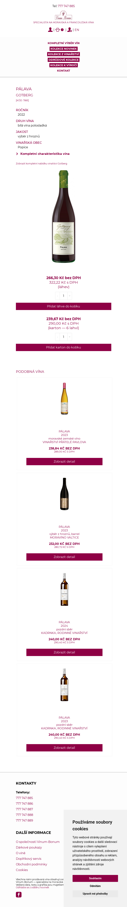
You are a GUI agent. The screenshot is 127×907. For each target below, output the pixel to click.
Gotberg (24, 95)
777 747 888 (24, 815)
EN (77, 30)
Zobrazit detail (64, 461)
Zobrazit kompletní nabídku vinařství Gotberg (41, 163)
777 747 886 (24, 803)
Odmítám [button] (95, 886)
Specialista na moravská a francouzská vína (63, 22)
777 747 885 (66, 6)
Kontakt (63, 70)
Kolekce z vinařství (63, 54)
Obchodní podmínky (31, 864)
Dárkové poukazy (29, 847)
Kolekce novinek (64, 48)
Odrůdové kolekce (64, 59)
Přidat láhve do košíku (63, 306)
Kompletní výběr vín (63, 43)
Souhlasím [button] (95, 878)
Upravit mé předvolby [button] (95, 893)
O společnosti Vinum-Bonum (38, 842)
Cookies (22, 870)
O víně (20, 853)
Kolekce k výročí (63, 65)
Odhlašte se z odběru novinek (32, 887)
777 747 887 (24, 809)
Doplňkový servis (28, 859)
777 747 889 (24, 820)
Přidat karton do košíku (63, 347)
